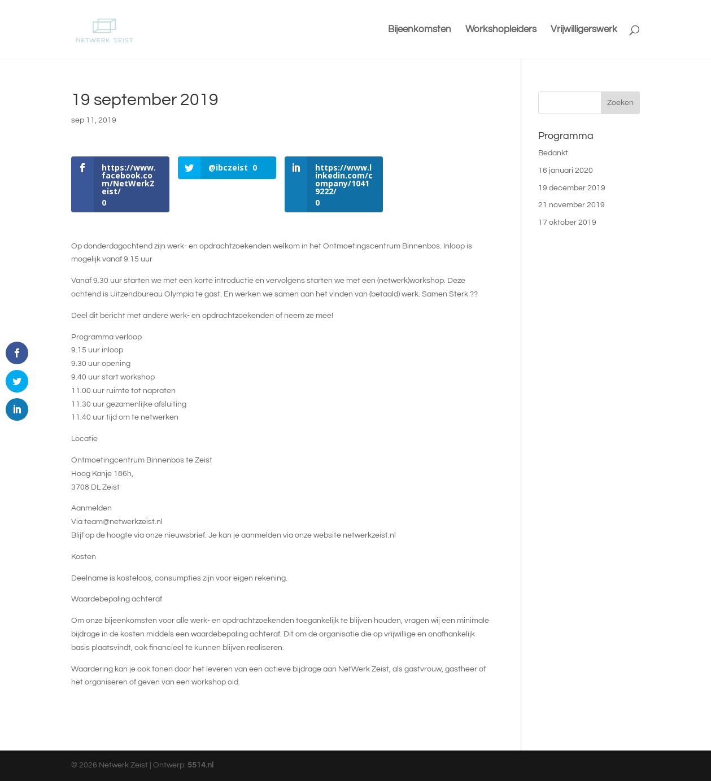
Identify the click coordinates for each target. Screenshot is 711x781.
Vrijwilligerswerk (584, 29)
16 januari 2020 (565, 170)
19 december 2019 (571, 188)
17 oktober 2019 (567, 222)
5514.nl (200, 765)
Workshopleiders (500, 29)
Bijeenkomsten (419, 29)
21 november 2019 (571, 205)
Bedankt (553, 153)
